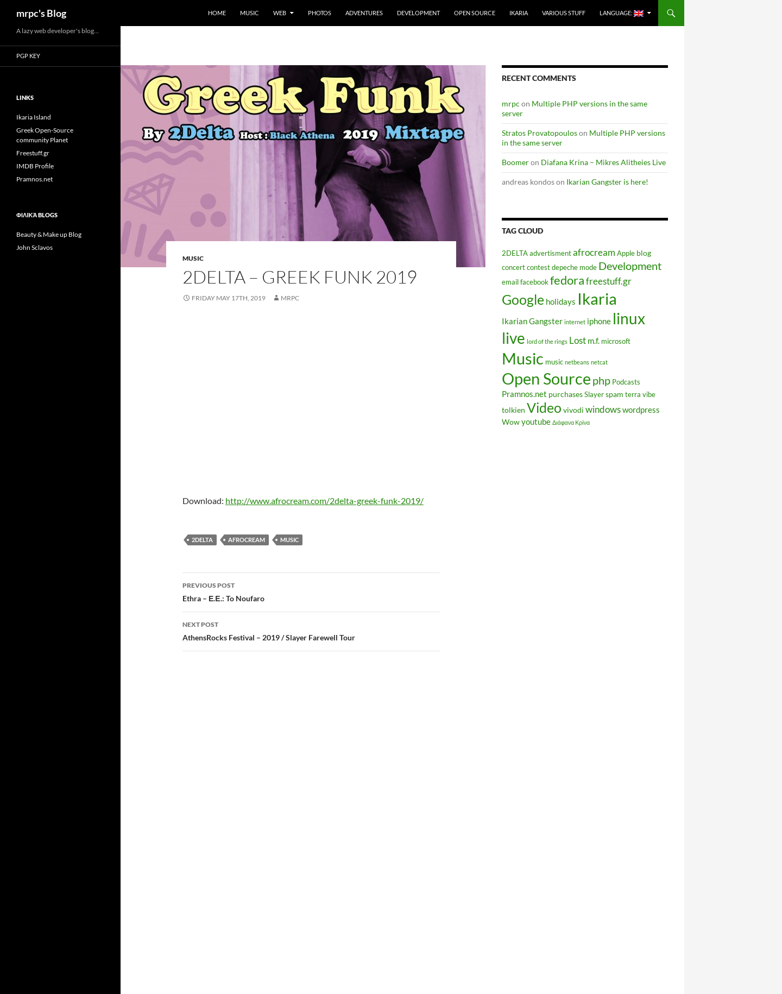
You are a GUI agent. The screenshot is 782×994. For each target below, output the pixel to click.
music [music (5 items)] (554, 362)
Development (418, 12)
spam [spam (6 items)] (614, 394)
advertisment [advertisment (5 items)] (550, 253)
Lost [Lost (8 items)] (577, 340)
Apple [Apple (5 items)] (626, 253)
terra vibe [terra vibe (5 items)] (640, 395)
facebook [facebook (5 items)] (534, 282)
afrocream (246, 539)
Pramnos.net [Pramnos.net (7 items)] (524, 394)
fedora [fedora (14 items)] (567, 280)
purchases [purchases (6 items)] (565, 394)
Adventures (364, 12)
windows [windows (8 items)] (603, 409)
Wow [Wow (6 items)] (511, 421)
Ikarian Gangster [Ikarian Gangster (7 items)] (532, 321)
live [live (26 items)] (513, 338)
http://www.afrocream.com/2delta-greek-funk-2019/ (324, 500)
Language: (622, 13)
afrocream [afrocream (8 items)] (594, 252)
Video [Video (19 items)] (544, 407)
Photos (319, 12)
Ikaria (518, 12)
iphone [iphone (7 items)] (599, 321)
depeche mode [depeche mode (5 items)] (574, 267)
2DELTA (202, 539)
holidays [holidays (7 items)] (561, 301)
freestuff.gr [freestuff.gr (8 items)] (609, 281)
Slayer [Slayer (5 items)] (594, 395)
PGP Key (28, 55)
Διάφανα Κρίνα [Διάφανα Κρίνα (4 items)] (571, 422)
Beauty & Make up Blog (48, 234)
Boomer (515, 162)
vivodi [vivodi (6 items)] (573, 409)
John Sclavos (34, 247)
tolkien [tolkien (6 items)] (513, 409)
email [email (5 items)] (510, 282)
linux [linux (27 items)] (629, 318)
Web (279, 12)
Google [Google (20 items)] (523, 299)
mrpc (290, 298)
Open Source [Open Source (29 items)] (546, 378)
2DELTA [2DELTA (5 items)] (515, 253)
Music (249, 12)
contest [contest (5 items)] (538, 267)
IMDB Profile (35, 166)
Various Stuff (563, 12)
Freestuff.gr (32, 153)
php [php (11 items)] (601, 380)
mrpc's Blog (41, 13)
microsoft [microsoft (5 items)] (615, 341)
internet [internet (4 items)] (574, 321)
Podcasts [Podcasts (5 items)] (626, 382)
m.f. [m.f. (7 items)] (594, 340)
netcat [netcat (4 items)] (599, 362)
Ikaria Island (33, 117)
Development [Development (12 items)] (629, 265)
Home (217, 12)
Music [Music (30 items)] (523, 358)
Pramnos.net (34, 179)
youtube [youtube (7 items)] (536, 421)
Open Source (474, 12)
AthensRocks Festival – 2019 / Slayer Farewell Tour (311, 630)
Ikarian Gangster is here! (607, 181)
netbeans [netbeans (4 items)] (577, 362)
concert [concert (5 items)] (513, 267)
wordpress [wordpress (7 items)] (641, 409)
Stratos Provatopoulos (539, 132)
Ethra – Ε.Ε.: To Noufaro (311, 591)
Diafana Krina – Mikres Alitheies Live (603, 162)
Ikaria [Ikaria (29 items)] (597, 298)
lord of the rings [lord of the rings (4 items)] (547, 341)
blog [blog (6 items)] (643, 252)
